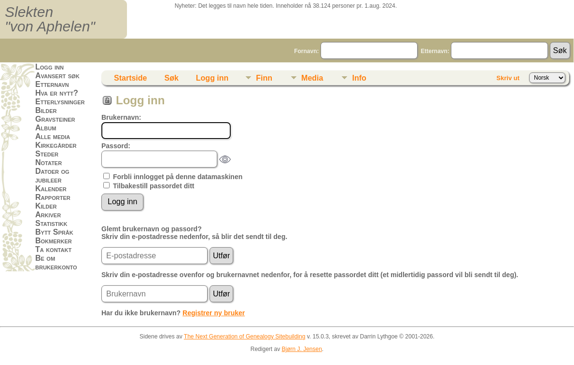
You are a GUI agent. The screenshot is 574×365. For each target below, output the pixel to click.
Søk (171, 78)
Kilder (46, 206)
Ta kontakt (53, 249)
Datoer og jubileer (52, 175)
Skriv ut (507, 78)
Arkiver (48, 215)
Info (359, 78)
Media (312, 78)
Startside (130, 78)
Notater (48, 162)
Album (45, 128)
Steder (46, 154)
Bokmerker (53, 241)
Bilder (46, 110)
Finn (264, 78)
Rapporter (52, 197)
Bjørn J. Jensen (301, 349)
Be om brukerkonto (56, 262)
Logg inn (49, 67)
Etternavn (52, 84)
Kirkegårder (56, 145)
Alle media (52, 136)
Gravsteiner (55, 119)
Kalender (51, 188)
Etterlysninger (60, 102)
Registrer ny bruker (213, 313)
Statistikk (51, 223)
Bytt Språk (54, 232)
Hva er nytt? (56, 93)
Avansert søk (57, 75)
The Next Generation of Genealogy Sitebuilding (245, 336)
